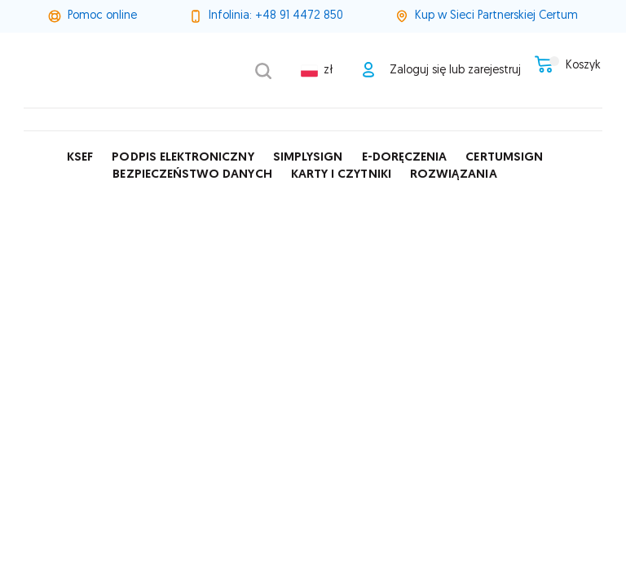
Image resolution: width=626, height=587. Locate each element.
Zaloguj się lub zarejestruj (444, 70)
